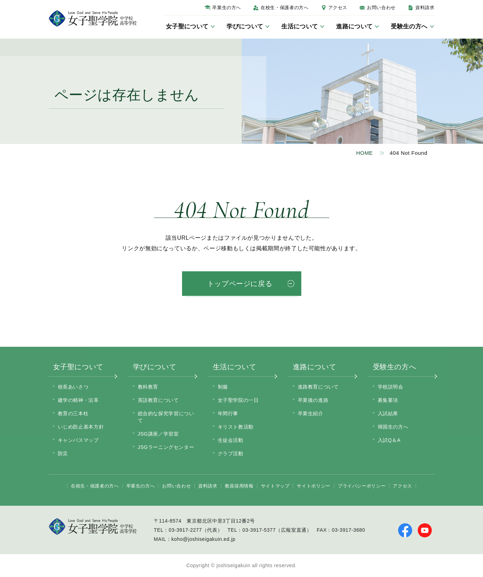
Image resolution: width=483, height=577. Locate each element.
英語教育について (158, 400)
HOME (364, 153)
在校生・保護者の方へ (284, 7)
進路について (314, 367)
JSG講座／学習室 (158, 434)
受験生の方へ (394, 367)
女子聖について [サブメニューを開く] (187, 26)
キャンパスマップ (78, 440)
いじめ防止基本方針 (81, 427)
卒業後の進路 (313, 400)
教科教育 (148, 387)
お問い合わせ (381, 7)
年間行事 (228, 413)
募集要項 (388, 400)
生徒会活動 (230, 440)
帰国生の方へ (393, 427)
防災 (63, 453)
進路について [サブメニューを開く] (354, 26)
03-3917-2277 (185, 530)
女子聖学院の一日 (238, 400)
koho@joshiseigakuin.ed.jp (203, 539)
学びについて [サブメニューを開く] (245, 26)
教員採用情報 (239, 486)
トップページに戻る (240, 283)
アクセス (338, 7)
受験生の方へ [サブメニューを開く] (409, 26)
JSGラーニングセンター (166, 447)
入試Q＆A (389, 440)
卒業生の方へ (226, 7)
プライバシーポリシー (361, 486)
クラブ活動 (230, 453)
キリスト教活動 (236, 427)
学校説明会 (390, 387)
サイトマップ (275, 486)
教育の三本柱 (73, 413)
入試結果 (388, 413)
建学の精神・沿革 (78, 400)
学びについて (154, 367)
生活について (234, 367)
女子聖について (78, 367)
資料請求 (425, 7)
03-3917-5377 (259, 530)
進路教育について (318, 387)
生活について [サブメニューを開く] (299, 26)
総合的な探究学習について (166, 417)
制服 (223, 387)
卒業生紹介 (310, 413)
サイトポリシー (313, 486)
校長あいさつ (73, 387)
